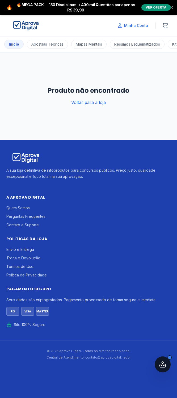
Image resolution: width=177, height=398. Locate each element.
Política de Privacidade (26, 275)
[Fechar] (171, 7)
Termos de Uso (19, 266)
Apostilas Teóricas (47, 44)
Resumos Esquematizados (137, 44)
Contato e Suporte (22, 225)
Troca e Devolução (23, 258)
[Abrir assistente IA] (163, 364)
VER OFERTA (156, 7)
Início (14, 44)
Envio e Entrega (20, 249)
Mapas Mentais (89, 44)
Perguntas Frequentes (25, 216)
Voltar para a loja (88, 102)
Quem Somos (18, 208)
